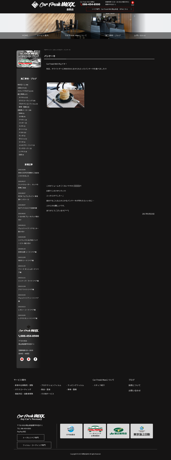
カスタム (22, 97)
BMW (20, 113)
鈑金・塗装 (45, 389)
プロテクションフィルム (27, 104)
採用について (135, 385)
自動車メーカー (23, 110)
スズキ (21, 126)
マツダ (21, 142)
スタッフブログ (57, 50)
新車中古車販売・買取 (24, 385)
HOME (25, 35)
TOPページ (47, 50)
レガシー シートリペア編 (27, 310)
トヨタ (21, 132)
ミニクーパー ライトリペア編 (28, 281)
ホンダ (21, 135)
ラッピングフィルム (76, 385)
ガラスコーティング (26, 100)
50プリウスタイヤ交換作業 (27, 208)
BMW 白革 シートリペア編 (27, 252)
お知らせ (21, 88)
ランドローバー (24, 148)
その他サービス (47, 393)
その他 (21, 116)
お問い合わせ (140, 35)
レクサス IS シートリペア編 (27, 318)
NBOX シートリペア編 (26, 260)
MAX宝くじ (21, 84)
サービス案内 (43, 35)
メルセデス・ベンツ (26, 145)
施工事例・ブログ (113, 35)
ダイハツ (22, 129)
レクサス (22, 151)
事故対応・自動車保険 (24, 393)
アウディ (22, 120)
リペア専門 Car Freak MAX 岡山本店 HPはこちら (110, 9)
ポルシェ (22, 139)
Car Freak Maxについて (76, 35)
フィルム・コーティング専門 (34, 445)
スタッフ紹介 (99, 385)
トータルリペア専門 (31, 437)
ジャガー (22, 123)
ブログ (132, 379)
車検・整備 (22, 107)
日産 (20, 154)
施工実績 (21, 94)
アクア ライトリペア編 (26, 289)
